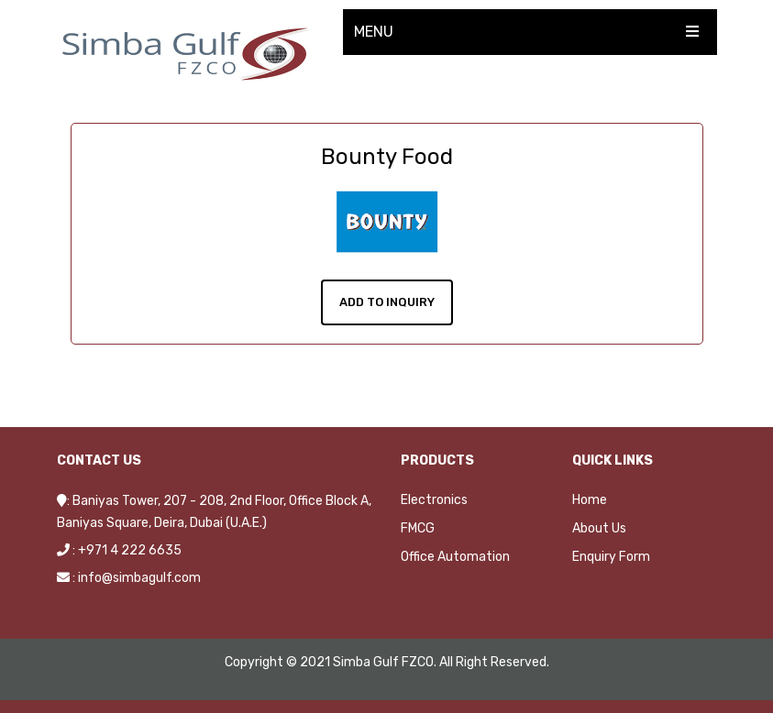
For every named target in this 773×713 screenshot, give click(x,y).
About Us (599, 527)
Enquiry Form (611, 556)
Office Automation (455, 556)
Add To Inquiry (387, 301)
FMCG (418, 527)
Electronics (434, 499)
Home (589, 499)
